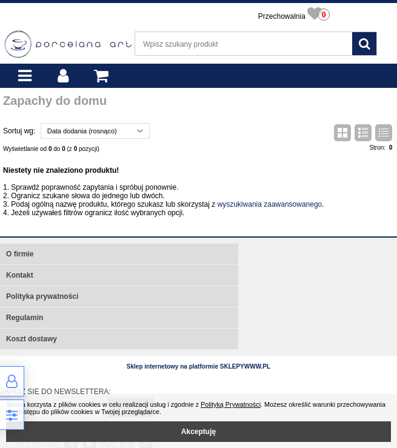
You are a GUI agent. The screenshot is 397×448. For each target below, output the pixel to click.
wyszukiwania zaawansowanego (270, 204)
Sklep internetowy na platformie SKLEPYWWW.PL (198, 366)
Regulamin (24, 317)
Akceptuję (198, 431)
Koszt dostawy (31, 339)
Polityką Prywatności (231, 404)
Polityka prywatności (42, 296)
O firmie (19, 254)
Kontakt (19, 275)
